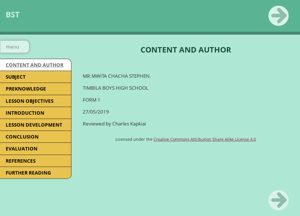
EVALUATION (22, 148)
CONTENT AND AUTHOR (34, 65)
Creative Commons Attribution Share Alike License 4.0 (205, 139)
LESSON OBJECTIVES (29, 101)
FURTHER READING (28, 172)
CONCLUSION (22, 136)
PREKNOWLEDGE (26, 88)
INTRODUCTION (25, 113)
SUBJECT (16, 77)
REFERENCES (21, 161)
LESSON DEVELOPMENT (34, 124)
